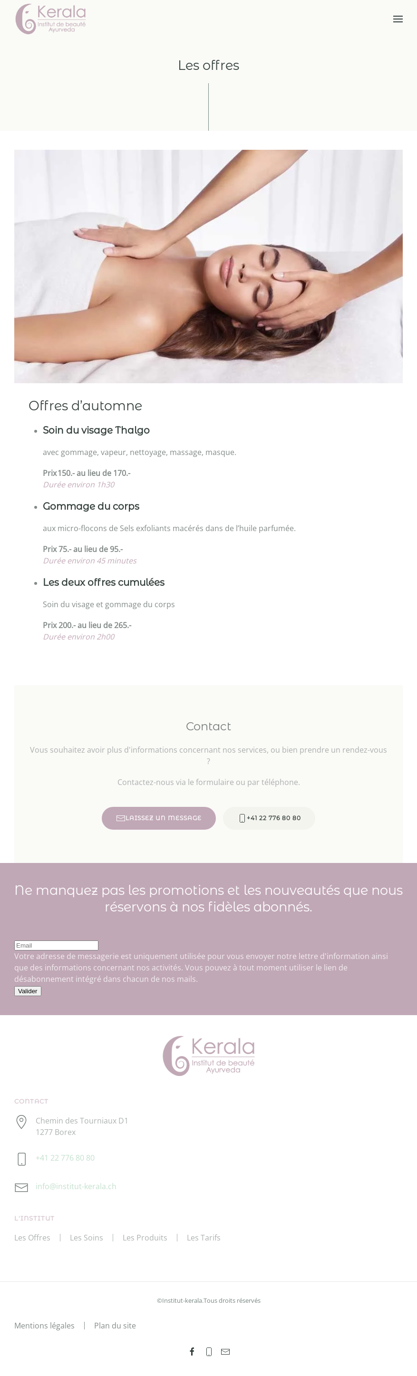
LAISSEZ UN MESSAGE (159, 819)
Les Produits (145, 1237)
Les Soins (86, 1237)
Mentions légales (44, 1325)
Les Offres (32, 1237)
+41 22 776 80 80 (269, 819)
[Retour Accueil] (50, 19)
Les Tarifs (204, 1237)
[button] (398, 19)
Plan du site (115, 1325)
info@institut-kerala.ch (76, 1186)
